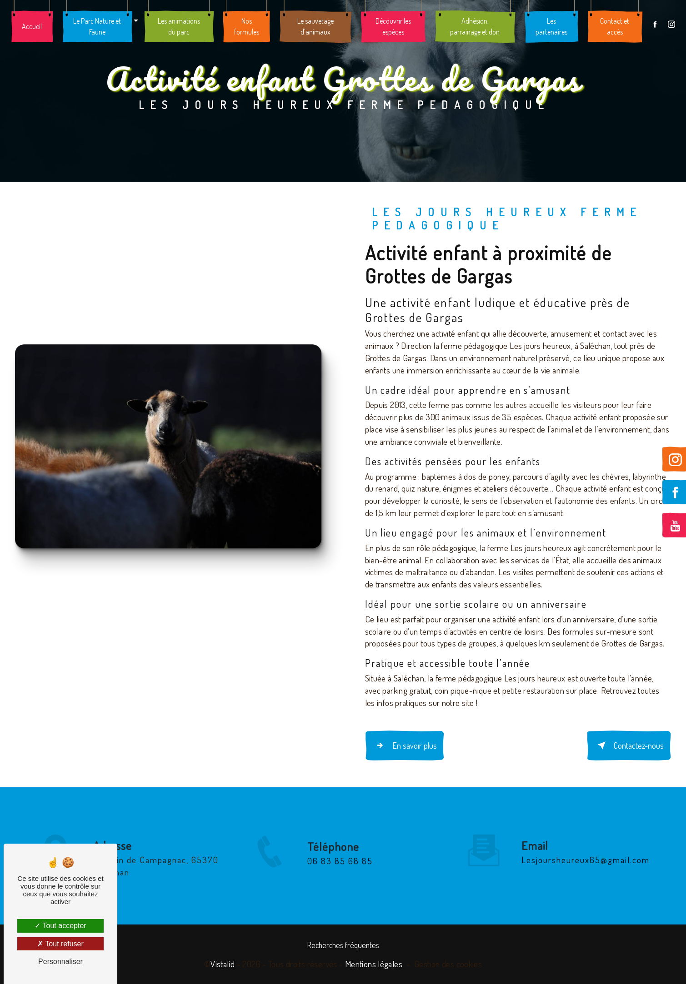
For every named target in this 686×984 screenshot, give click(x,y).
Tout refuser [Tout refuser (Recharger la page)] (60, 944)
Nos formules (246, 27)
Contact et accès (614, 27)
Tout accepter (60, 925)
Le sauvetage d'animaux (315, 27)
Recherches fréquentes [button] (343, 944)
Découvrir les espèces (393, 27)
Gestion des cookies (448, 963)
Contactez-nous (628, 745)
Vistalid (222, 963)
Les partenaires (550, 27)
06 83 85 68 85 (340, 869)
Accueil (33, 27)
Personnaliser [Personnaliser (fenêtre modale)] (60, 961)
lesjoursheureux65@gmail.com (585, 849)
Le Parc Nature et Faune (98, 27)
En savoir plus (404, 745)
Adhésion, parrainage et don (474, 27)
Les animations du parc (179, 27)
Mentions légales (373, 963)
